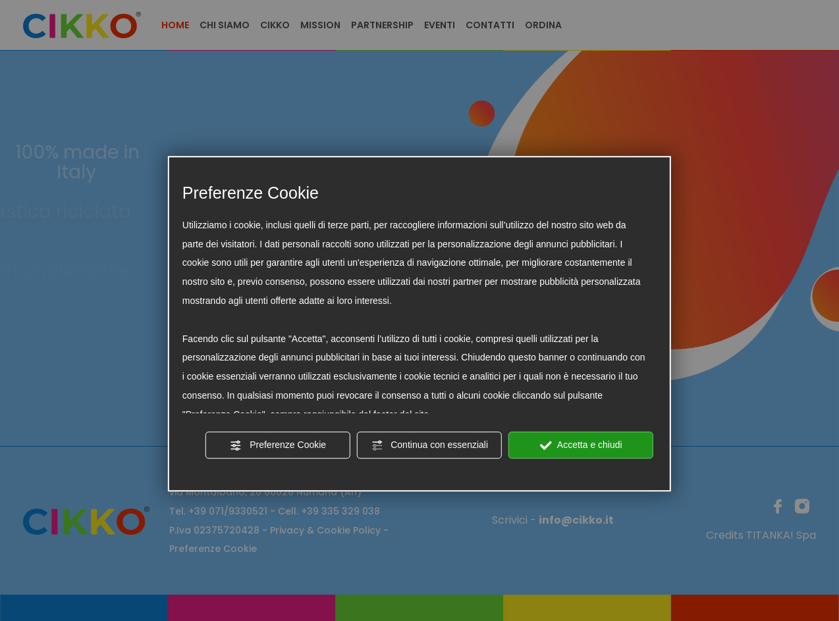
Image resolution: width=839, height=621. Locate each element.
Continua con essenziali (429, 445)
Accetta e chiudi (581, 445)
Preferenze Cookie (278, 445)
